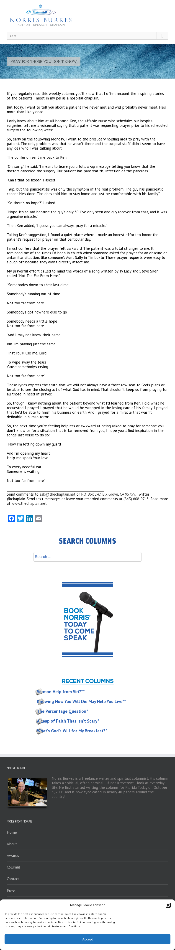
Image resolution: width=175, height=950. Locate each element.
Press (11, 890)
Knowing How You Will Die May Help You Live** (81, 701)
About (12, 843)
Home (12, 832)
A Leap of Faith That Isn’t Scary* (68, 721)
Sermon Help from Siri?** (61, 691)
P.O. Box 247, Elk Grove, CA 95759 (108, 494)
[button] (168, 905)
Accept (87, 939)
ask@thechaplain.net (57, 494)
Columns (14, 867)
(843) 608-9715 (136, 498)
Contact (13, 878)
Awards (13, 855)
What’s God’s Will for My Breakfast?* (72, 731)
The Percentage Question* (62, 711)
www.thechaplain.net (29, 503)
